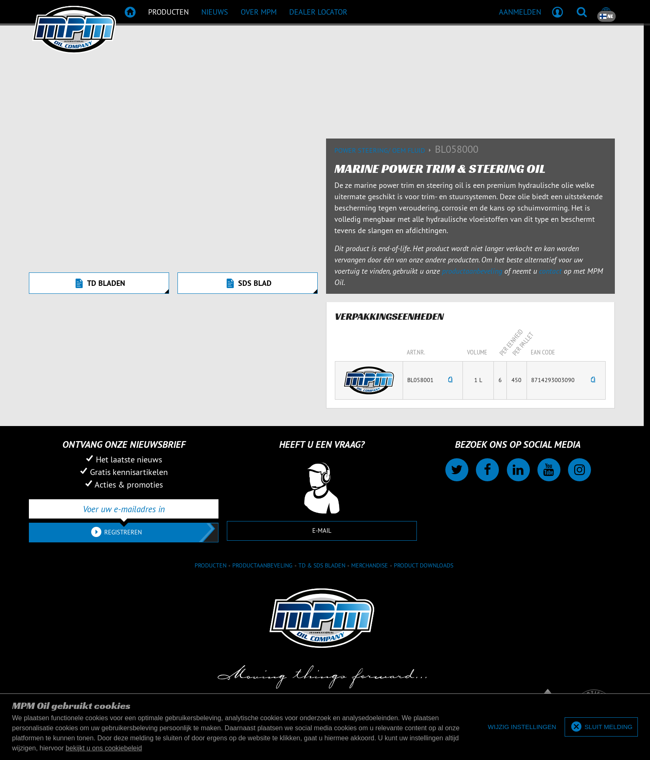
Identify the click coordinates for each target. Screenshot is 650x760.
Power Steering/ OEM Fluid (384, 150)
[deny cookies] (522, 727)
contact (550, 271)
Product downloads (423, 565)
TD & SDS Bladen (321, 565)
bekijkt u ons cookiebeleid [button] (104, 748)
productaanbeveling (472, 271)
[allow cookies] (601, 727)
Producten (210, 565)
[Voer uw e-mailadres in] (123, 509)
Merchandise (369, 565)
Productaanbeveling (262, 565)
